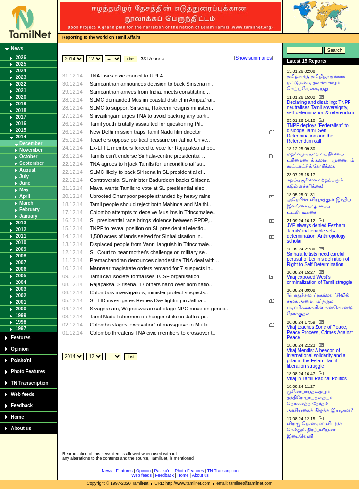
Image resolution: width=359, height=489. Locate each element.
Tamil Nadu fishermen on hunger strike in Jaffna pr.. (149, 316)
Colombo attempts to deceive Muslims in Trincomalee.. (153, 212)
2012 (21, 229)
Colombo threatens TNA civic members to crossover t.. (152, 332)
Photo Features (28, 371)
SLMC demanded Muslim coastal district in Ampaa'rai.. (152, 100)
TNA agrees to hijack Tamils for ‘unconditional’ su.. (147, 164)
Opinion (20, 349)
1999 (21, 315)
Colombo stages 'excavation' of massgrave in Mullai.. (151, 324)
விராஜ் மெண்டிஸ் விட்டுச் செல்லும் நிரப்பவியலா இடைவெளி (314, 429)
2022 (21, 83)
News (17, 48)
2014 (21, 136)
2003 (21, 289)
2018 (21, 110)
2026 (21, 57)
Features (21, 337)
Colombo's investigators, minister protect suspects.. (149, 292)
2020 (21, 97)
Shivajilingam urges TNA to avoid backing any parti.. (150, 116)
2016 (21, 123)
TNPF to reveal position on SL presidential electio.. (148, 228)
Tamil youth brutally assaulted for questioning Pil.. (147, 124)
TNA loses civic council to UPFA (126, 75)
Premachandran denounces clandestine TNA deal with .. (154, 260)
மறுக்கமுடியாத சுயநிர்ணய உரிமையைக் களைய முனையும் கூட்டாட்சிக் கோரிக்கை (320, 160)
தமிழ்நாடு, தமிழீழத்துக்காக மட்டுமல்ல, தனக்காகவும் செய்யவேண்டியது (316, 82)
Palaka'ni (21, 360)
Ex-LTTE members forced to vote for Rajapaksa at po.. (152, 148)
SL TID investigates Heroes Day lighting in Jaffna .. (148, 300)
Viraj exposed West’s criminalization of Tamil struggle (319, 280)
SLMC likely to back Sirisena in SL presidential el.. (147, 172)
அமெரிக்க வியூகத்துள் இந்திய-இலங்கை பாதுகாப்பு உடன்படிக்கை (320, 205)
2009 (21, 249)
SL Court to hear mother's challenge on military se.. (148, 252)
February (29, 209)
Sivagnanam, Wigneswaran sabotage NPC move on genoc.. (159, 308)
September (31, 163)
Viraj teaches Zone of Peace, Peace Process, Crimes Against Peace (320, 332)
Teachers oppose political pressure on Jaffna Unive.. (150, 140)
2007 (21, 262)
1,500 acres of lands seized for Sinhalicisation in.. (147, 236)
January (28, 216)
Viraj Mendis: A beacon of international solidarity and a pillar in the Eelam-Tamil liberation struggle (316, 358)
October (28, 156)
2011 (21, 236)
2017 (21, 117)
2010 (21, 242)
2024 (21, 70)
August (27, 169)
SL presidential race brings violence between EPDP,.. (151, 220)
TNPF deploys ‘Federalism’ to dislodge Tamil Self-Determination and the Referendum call (318, 133)
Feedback (22, 405)
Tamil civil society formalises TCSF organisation (144, 276)
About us (21, 428)
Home (17, 417)
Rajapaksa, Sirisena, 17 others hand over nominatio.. (151, 284)
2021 (21, 90)
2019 (21, 103)
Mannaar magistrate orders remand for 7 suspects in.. (152, 268)
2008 (21, 255)
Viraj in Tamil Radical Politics (317, 378)
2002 (21, 295)
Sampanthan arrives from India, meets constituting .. (150, 91)
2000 (21, 308)
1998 (21, 322)
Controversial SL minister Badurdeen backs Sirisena (150, 180)
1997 (21, 328)
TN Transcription (29, 383)
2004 (21, 282)
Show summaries (254, 57)
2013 (21, 222)
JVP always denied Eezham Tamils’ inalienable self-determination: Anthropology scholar (316, 233)
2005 (21, 275)
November (31, 150)
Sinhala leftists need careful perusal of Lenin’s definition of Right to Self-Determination (318, 259)
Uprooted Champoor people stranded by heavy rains (150, 196)
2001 (21, 302)
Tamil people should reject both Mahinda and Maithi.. (150, 204)
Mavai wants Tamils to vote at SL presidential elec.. (148, 188)
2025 (21, 64)
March (26, 203)
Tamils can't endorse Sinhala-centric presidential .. (147, 156)
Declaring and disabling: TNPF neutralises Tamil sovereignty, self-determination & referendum (320, 107)
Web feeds (22, 394)
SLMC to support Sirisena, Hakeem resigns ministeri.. (151, 108)
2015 (21, 130)
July (24, 176)
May (23, 189)
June (24, 183)
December (30, 143)
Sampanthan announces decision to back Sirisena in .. (152, 83)
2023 (21, 77)
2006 (21, 269)
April (24, 196)
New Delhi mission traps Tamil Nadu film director (145, 132)
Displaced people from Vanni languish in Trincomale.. (151, 244)
